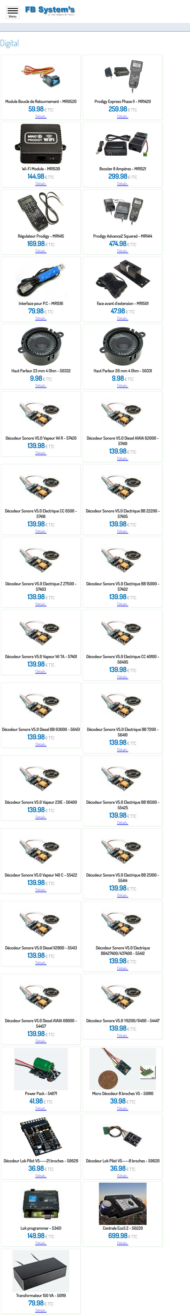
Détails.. (41, 116)
